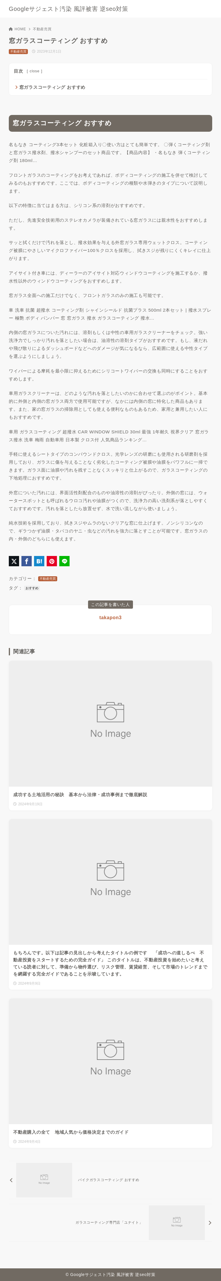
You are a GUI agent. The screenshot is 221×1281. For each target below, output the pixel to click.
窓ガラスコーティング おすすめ (52, 87)
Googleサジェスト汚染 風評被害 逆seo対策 (68, 9)
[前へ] (110, 1180)
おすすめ (32, 588)
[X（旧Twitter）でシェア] (14, 561)
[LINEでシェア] (64, 561)
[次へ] (110, 1223)
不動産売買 (42, 29)
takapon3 (110, 617)
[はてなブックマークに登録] (39, 561)
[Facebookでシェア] (26, 561)
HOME (17, 29)
